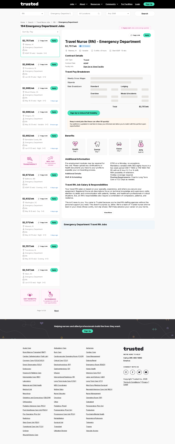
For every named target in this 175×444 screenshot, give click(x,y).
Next (56, 311)
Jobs (73, 4)
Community (112, 4)
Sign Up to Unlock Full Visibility (83, 113)
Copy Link (43, 41)
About (84, 4)
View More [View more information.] (108, 212)
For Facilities (126, 4)
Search (145, 14)
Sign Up (149, 4)
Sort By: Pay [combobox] (27, 32)
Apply (54, 41)
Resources (97, 4)
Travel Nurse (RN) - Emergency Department (103, 41)
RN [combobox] (23, 13)
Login (137, 4)
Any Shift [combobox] (112, 13)
